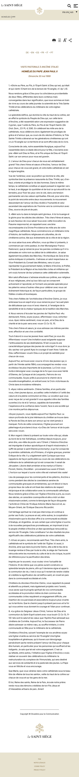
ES (37, 52)
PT (52, 52)
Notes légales (39, 763)
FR (42, 52)
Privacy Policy (39, 770)
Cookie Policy (39, 766)
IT (47, 52)
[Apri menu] (75, 6)
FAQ (39, 759)
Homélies (6, 17)
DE (27, 52)
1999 (13, 17)
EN (32, 52)
